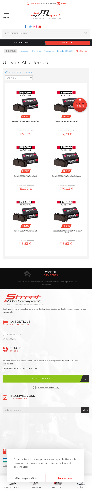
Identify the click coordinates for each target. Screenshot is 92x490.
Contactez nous (41, 378)
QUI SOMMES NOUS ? (13, 334)
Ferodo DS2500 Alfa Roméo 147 (66, 121)
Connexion (67, 43)
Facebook (25, 26)
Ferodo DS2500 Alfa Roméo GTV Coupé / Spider (66, 232)
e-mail (64, 3)
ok (84, 410)
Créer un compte (22, 43)
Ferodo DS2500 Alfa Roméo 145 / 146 (25, 121)
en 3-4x (31, 275)
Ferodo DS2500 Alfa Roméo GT (25, 231)
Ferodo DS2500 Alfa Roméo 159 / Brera (66, 176)
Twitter (30, 26)
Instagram (35, 26)
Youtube (39, 26)
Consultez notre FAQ (48, 387)
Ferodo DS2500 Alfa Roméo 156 (25, 176)
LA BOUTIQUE (9, 339)
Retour (11, 51)
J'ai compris (65, 478)
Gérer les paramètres (26, 478)
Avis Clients (46, 431)
